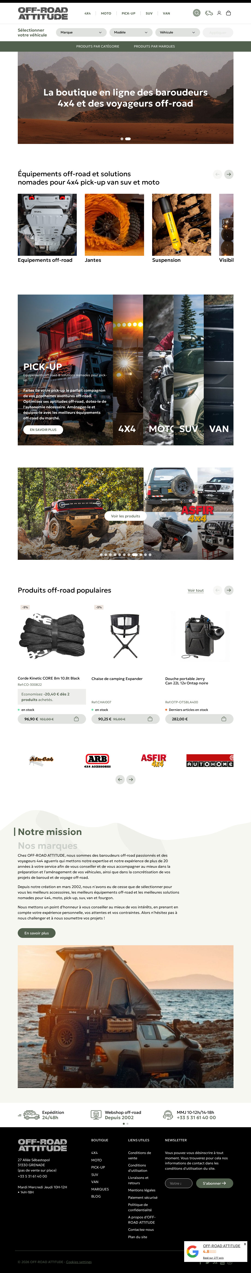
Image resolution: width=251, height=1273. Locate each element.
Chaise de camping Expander (117, 678)
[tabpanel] (125, 970)
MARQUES (100, 1189)
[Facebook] (200, 1262)
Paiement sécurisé (142, 1197)
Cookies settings (79, 1262)
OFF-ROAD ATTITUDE (221, 1245)
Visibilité (230, 260)
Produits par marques (154, 46)
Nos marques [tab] (48, 845)
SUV (149, 13)
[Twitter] (207, 1262)
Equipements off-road (45, 260)
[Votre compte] (219, 13)
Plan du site (137, 1237)
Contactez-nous (141, 1229)
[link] (228, 13)
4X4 (88, 13)
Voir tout (196, 590)
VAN (166, 13)
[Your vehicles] (209, 13)
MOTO (106, 13)
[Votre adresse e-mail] (178, 1183)
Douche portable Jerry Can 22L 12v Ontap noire (186, 680)
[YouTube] (222, 1262)
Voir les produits (125, 516)
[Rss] (215, 1262)
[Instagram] (229, 1262)
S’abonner (215, 1183)
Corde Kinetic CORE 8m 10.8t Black (49, 678)
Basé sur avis (213, 1257)
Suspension (166, 260)
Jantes (93, 260)
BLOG (96, 1196)
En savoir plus (43, 430)
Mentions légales (141, 1190)
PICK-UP (128, 13)
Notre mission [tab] (50, 832)
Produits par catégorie (97, 46)
